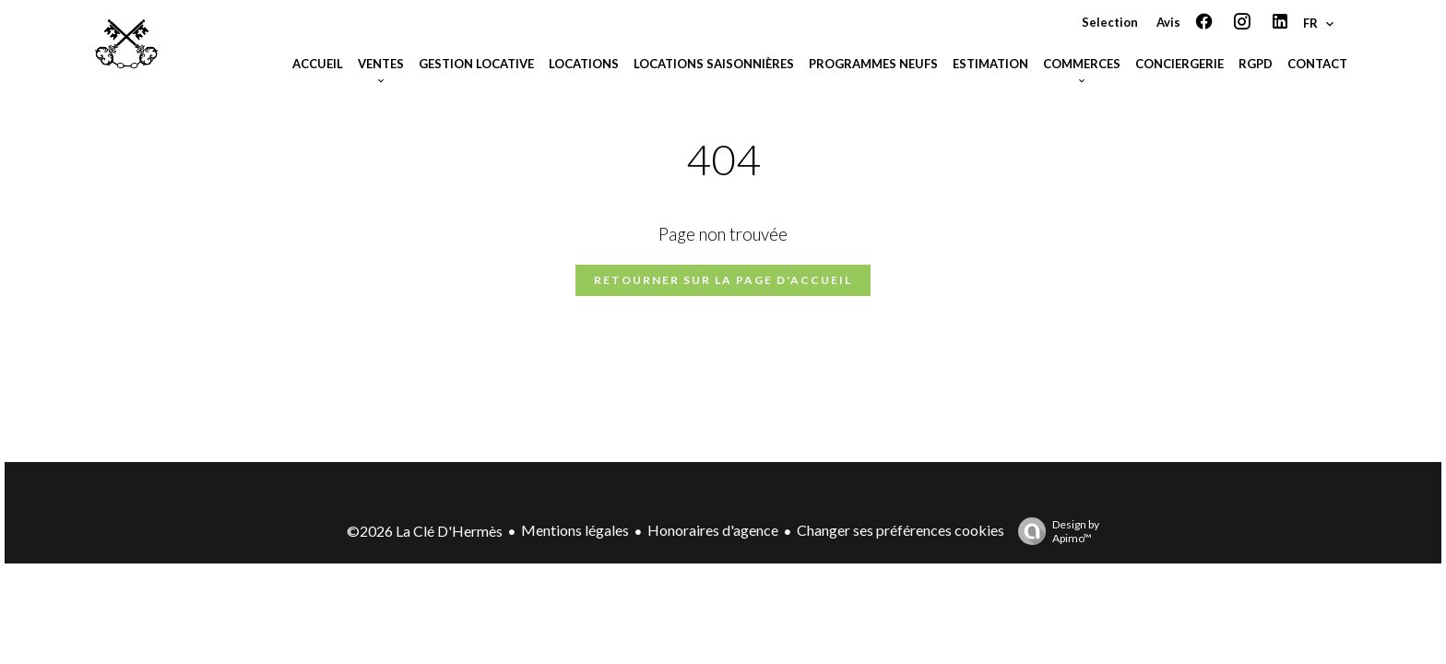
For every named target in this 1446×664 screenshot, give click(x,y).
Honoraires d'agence (712, 530)
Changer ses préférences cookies (900, 530)
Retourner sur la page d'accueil (723, 280)
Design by (1054, 531)
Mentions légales (575, 530)
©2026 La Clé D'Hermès (425, 531)
